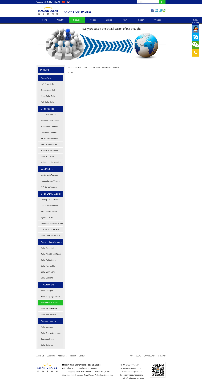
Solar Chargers (47, 291)
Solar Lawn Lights (48, 272)
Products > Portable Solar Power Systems (102, 67)
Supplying (51, 356)
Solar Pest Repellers (49, 314)
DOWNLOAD (149, 356)
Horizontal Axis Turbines (50, 181)
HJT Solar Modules (48, 115)
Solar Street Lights (48, 248)
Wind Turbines (47, 169)
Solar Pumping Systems (50, 297)
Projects (93, 20)
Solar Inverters (47, 327)
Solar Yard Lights (48, 266)
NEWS (138, 356)
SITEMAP (161, 356)
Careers (141, 20)
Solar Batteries (47, 345)
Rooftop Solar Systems (50, 200)
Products (76, 20)
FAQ (131, 356)
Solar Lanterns (47, 278)
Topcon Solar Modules (50, 121)
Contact (157, 20)
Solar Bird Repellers (49, 308)
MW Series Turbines (49, 187)
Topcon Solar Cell (48, 90)
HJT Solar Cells (47, 84)
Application (62, 356)
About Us (60, 20)
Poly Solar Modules (49, 133)
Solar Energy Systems (51, 194)
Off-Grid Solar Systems (50, 229)
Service (109, 20)
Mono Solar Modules (49, 127)
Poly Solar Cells (47, 102)
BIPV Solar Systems (49, 212)
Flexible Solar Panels (49, 150)
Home (44, 20)
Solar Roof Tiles (47, 156)
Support (73, 356)
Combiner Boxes (47, 339)
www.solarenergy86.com (132, 372)
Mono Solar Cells (48, 96)
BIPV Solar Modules (49, 144)
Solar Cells (46, 78)
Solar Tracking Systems (50, 235)
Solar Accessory (48, 321)
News (125, 20)
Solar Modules (47, 109)
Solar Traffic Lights (48, 260)
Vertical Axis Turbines (49, 175)
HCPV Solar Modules (49, 139)
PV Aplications (47, 285)
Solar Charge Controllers (51, 333)
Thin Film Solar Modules (50, 162)
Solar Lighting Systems (51, 242)
